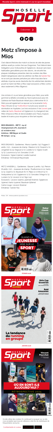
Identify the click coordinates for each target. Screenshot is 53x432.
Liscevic (44, 109)
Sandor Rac (46, 76)
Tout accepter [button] (28, 427)
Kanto (11, 111)
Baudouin (18, 111)
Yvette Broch (23, 106)
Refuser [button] (38, 427)
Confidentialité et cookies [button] (12, 427)
